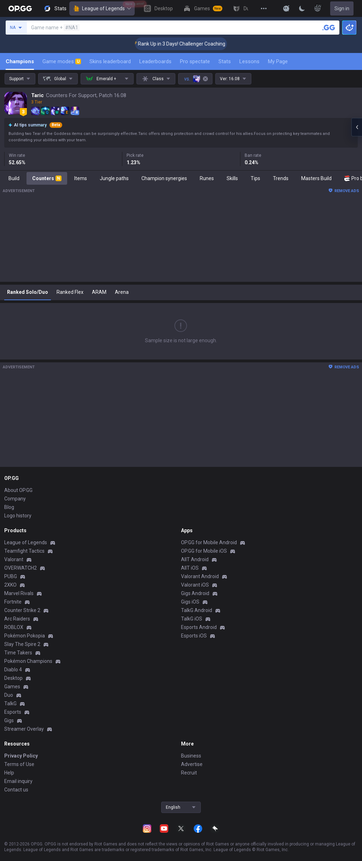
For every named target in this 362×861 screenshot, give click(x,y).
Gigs (9, 720)
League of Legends (102, 8)
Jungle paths (114, 178)
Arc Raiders (17, 619)
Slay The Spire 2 (22, 644)
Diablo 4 (13, 669)
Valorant (13, 559)
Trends (280, 178)
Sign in (341, 8)
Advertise (192, 764)
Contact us (16, 789)
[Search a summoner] (328, 27)
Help (9, 773)
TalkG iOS (191, 619)
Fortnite (13, 602)
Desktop (13, 678)
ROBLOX (13, 627)
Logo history (17, 515)
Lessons (249, 61)
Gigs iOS (190, 602)
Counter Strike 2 (22, 610)
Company (15, 498)
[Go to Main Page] (20, 8)
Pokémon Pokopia (24, 636)
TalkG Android (196, 610)
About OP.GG (18, 490)
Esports (12, 712)
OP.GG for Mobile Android (209, 542)
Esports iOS (194, 636)
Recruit (189, 773)
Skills (232, 178)
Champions (20, 61)
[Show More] (286, 8)
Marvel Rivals (19, 593)
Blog (9, 507)
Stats (224, 61)
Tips (255, 178)
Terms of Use (19, 764)
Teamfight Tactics (24, 551)
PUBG (10, 576)
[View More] (264, 8)
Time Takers (18, 652)
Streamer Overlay (24, 729)
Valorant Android (200, 576)
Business (191, 756)
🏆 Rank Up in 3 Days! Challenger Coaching (186, 44)
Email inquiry (18, 781)
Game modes (61, 61)
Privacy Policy (21, 756)
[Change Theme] (302, 8)
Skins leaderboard (110, 61)
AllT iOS (190, 568)
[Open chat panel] (356, 127)
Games (12, 686)
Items (80, 178)
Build (13, 178)
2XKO (10, 585)
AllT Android (195, 559)
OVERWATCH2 (20, 568)
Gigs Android (195, 593)
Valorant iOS (195, 585)
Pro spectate (195, 61)
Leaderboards (155, 61)
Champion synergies (164, 178)
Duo (8, 695)
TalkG (10, 703)
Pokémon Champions (28, 661)
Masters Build (316, 178)
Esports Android (199, 627)
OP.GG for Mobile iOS (204, 551)
